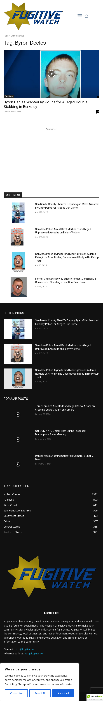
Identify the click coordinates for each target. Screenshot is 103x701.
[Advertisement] (51, 153)
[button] (94, 697)
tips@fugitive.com (26, 649)
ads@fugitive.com (35, 653)
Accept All (63, 693)
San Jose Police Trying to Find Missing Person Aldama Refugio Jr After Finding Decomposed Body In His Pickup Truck (67, 257)
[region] (39, 682)
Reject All (40, 693)
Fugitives (9, 96)
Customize (16, 693)
